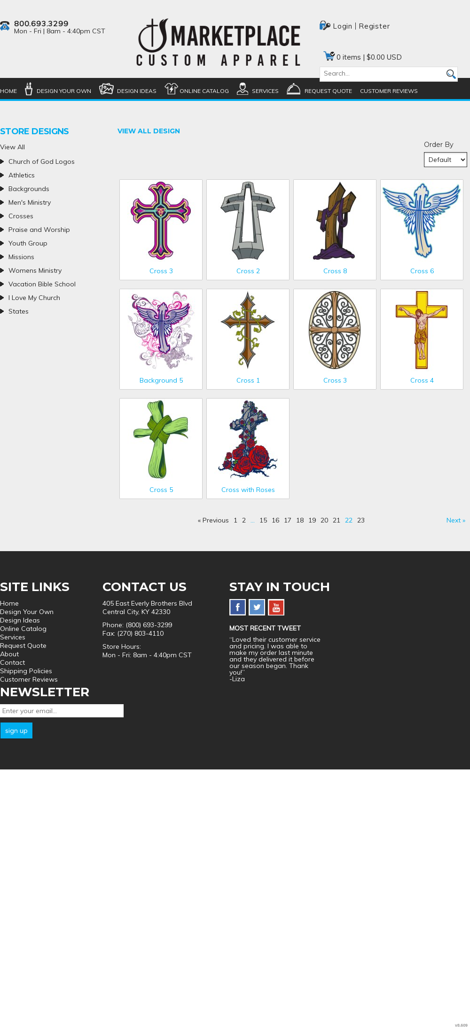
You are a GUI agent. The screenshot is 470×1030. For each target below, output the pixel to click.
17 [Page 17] (287, 520)
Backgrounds (28, 188)
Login (342, 26)
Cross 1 (248, 380)
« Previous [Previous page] (213, 520)
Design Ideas (137, 90)
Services (265, 90)
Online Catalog (204, 90)
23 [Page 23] (361, 520)
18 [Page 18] (300, 520)
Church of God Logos (41, 161)
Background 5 (161, 380)
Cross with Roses (248, 489)
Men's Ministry (29, 202)
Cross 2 (248, 271)
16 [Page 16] (275, 520)
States (18, 311)
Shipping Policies (26, 671)
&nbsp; (161, 221)
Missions (21, 257)
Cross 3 (161, 271)
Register (374, 26)
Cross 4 (422, 380)
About (9, 654)
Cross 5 (161, 489)
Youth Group (27, 243)
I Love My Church (34, 297)
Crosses (20, 216)
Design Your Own (64, 90)
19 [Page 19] (312, 520)
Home (8, 90)
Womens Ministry (35, 270)
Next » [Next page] (455, 520)
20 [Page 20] (324, 520)
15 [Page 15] (263, 520)
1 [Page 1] (235, 520)
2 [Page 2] (244, 520)
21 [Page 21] (336, 520)
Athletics (21, 175)
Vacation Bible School (42, 284)
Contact (12, 662)
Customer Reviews (389, 90)
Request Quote (328, 90)
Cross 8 (335, 271)
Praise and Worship (39, 229)
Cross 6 (422, 271)
